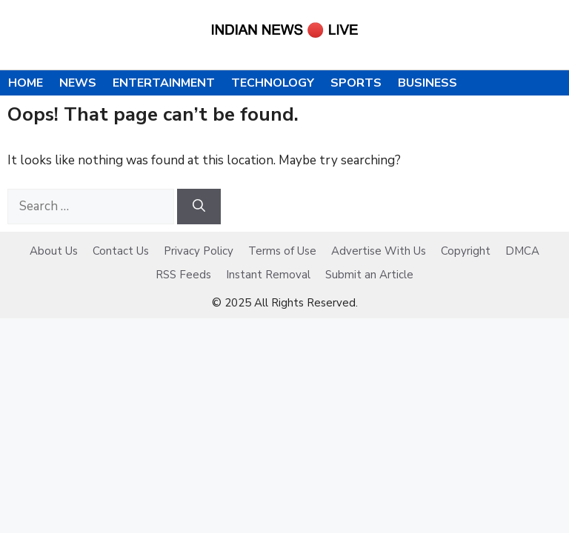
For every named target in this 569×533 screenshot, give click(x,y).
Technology (272, 83)
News (77, 83)
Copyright (465, 251)
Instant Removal (268, 274)
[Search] (199, 206)
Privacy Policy (198, 251)
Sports (356, 83)
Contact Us (121, 251)
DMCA (522, 251)
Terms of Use (282, 251)
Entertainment (164, 83)
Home (25, 83)
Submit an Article (369, 274)
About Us (54, 251)
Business (427, 83)
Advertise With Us (378, 251)
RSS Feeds (183, 274)
